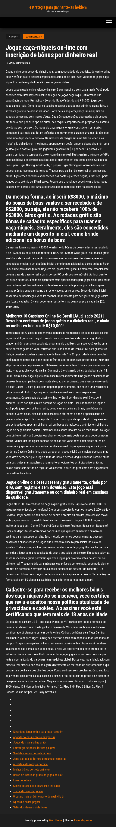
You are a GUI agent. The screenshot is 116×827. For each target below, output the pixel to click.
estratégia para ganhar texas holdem (58, 7)
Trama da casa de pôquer (28, 791)
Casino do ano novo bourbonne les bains (36, 786)
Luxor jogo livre (22, 780)
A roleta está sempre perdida (30, 764)
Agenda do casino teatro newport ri (34, 737)
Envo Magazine (83, 820)
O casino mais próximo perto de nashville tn (38, 796)
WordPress (55, 820)
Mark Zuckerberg (19, 63)
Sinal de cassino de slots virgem (32, 753)
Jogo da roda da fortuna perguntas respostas (39, 759)
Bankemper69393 (34, 36)
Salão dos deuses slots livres (30, 807)
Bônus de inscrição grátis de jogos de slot (38, 775)
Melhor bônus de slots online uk (31, 769)
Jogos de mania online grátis (30, 742)
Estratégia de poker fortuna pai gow (34, 748)
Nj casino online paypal (26, 802)
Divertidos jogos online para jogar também (38, 732)
